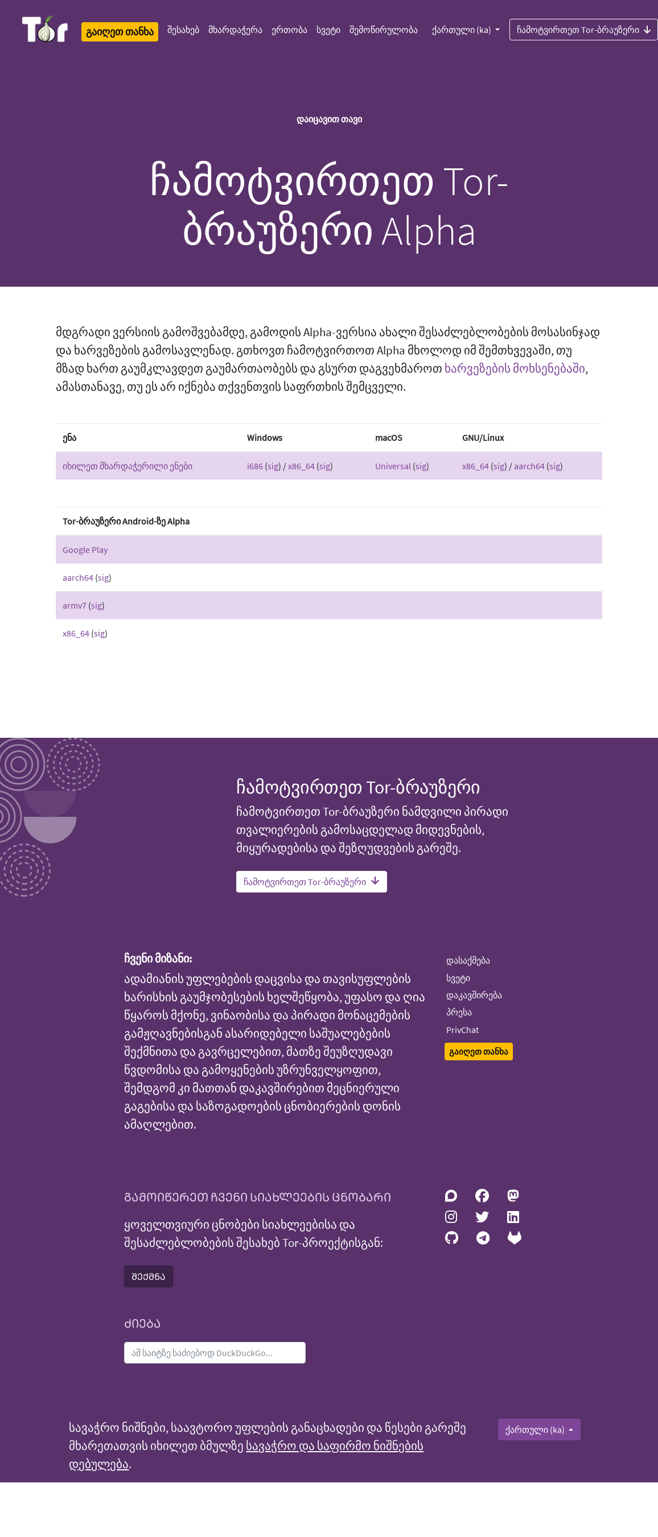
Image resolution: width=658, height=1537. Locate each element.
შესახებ (183, 29)
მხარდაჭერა (235, 29)
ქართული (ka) (462, 29)
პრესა (459, 1012)
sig (273, 466)
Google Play (85, 549)
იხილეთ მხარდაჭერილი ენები (127, 466)
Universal (393, 466)
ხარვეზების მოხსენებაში (515, 368)
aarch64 (529, 466)
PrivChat (462, 1029)
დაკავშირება (474, 995)
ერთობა (289, 29)
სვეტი (328, 29)
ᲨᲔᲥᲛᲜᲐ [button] (148, 1276)
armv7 (75, 605)
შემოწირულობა (383, 29)
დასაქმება (468, 960)
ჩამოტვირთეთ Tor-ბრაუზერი (312, 881)
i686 (255, 466)
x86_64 (301, 466)
